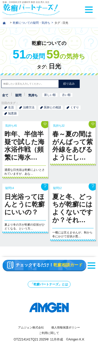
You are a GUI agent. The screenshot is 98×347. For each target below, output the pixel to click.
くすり (74, 107)
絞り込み (69, 83)
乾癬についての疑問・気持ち (31, 22)
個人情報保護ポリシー (65, 327)
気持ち (33, 95)
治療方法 (28, 107)
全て (5, 95)
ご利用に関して (49, 332)
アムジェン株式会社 (31, 327)
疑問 (18, 95)
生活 (11, 107)
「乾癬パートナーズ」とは (49, 284)
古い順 (66, 94)
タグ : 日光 (61, 22)
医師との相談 (52, 107)
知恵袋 (12, 113)
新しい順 (50, 94)
